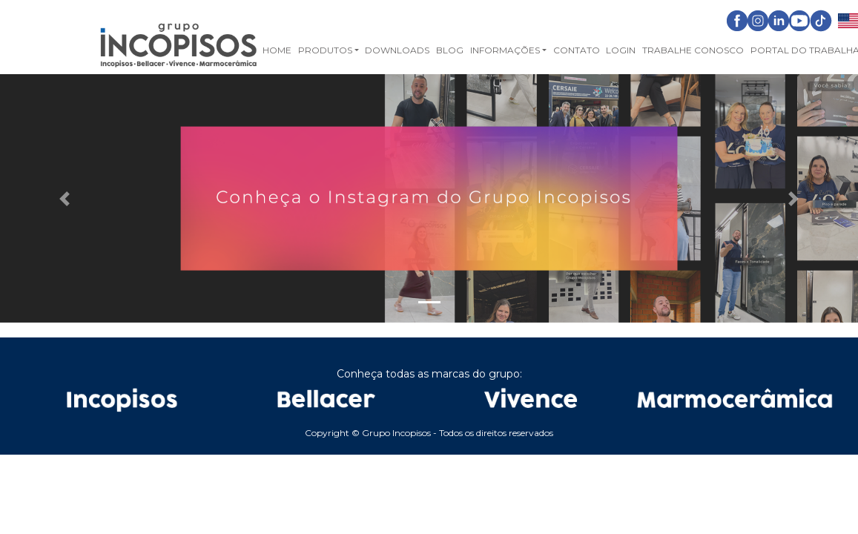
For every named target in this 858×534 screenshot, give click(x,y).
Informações (505, 50)
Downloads (397, 50)
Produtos (325, 50)
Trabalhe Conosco (693, 50)
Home (277, 50)
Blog (449, 50)
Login (621, 50)
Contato (576, 50)
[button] (64, 198)
